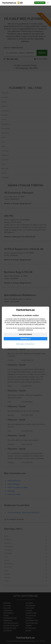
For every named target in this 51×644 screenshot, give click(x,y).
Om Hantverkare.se (30, 344)
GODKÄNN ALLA (25, 338)
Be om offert (39, 3)
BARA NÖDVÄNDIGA (25, 334)
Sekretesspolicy (20, 344)
